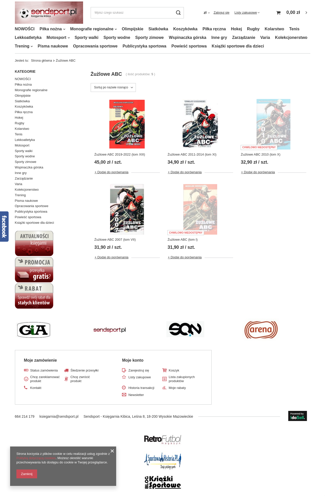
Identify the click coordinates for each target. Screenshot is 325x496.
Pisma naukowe (53, 46)
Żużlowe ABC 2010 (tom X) (260, 154)
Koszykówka (185, 29)
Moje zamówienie (40, 360)
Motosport (56, 37)
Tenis (294, 29)
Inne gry (219, 37)
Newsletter (136, 395)
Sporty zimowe (149, 37)
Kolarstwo (274, 29)
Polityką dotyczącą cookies (36, 458)
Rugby (253, 29)
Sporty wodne (117, 37)
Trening (22, 46)
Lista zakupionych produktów (182, 379)
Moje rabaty (177, 388)
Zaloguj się (222, 12)
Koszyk (174, 370)
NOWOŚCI (25, 29)
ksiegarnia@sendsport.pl (58, 416)
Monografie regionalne (92, 29)
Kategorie (25, 71)
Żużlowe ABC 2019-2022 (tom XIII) (119, 154)
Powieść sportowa (189, 46)
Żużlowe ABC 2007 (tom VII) (115, 239)
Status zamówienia (44, 370)
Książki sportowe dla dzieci (238, 46)
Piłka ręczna (214, 29)
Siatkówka (158, 29)
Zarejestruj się (138, 370)
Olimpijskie (132, 29)
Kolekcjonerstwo (291, 37)
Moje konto (132, 360)
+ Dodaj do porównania (112, 172)
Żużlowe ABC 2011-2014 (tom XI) (191, 154)
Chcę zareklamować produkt (45, 379)
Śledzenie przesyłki (84, 370)
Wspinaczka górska (187, 37)
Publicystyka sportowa (144, 46)
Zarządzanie (243, 37)
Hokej (236, 29)
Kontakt (35, 388)
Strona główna (41, 60)
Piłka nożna (51, 29)
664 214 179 (25, 416)
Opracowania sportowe (95, 46)
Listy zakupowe (246, 12)
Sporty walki (86, 37)
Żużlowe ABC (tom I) (182, 239)
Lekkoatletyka (28, 37)
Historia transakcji (141, 388)
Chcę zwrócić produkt (80, 379)
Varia (265, 37)
